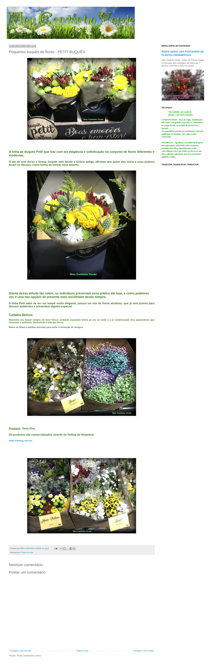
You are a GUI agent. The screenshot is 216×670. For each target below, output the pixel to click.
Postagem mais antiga (143, 651)
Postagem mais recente (20, 651)
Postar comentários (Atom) (29, 655)
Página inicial (82, 651)
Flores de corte (27, 552)
